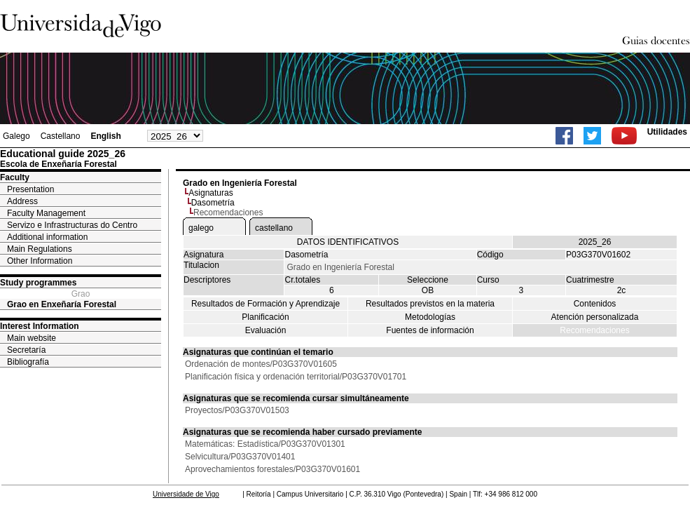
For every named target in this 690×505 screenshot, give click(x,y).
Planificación (265, 317)
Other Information (39, 261)
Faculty (14, 177)
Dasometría (213, 203)
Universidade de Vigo (186, 494)
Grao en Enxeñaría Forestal (61, 304)
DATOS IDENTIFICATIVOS (348, 242)
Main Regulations (39, 249)
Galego (16, 136)
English (105, 136)
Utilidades (667, 132)
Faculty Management (46, 213)
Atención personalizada (595, 317)
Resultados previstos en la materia (430, 304)
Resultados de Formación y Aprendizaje (265, 304)
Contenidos (595, 304)
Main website (31, 338)
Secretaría (26, 350)
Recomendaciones (594, 330)
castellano (274, 228)
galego (201, 228)
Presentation (30, 189)
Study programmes (38, 283)
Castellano (61, 136)
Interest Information (39, 326)
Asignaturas (210, 193)
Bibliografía (28, 362)
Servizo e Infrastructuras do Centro (72, 225)
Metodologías (430, 317)
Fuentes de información (430, 330)
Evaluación (266, 330)
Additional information (47, 237)
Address (22, 201)
